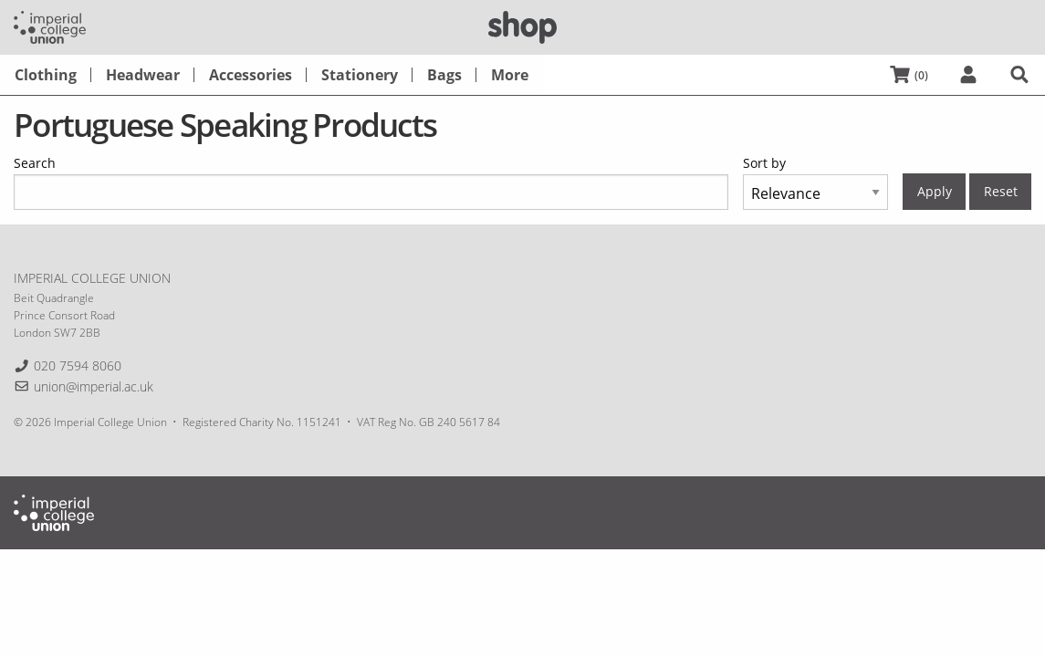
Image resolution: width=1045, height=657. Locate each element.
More (509, 75)
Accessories (250, 75)
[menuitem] (45, 75)
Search (35, 163)
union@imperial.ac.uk (93, 386)
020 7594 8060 (77, 365)
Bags (444, 75)
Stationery (359, 75)
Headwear (143, 75)
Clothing (46, 75)
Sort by (764, 163)
